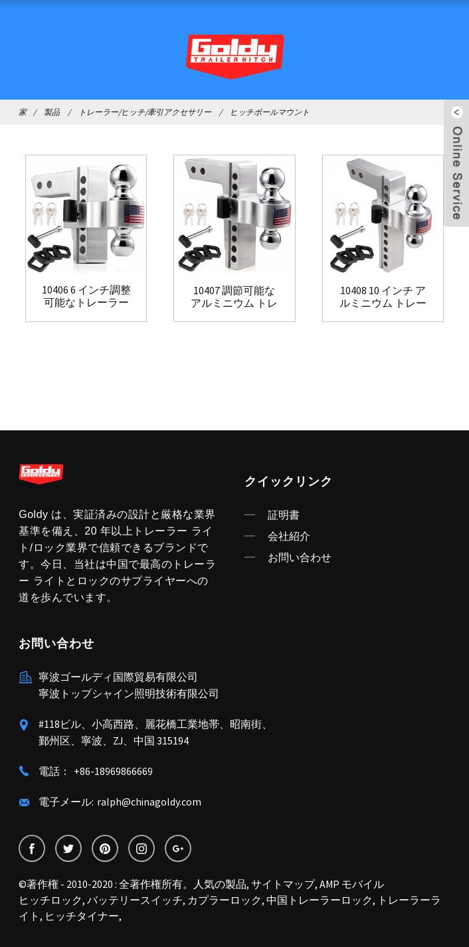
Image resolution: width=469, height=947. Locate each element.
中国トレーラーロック (319, 899)
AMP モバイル (352, 884)
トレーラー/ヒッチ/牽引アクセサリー (144, 112)
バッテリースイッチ (135, 899)
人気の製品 (219, 884)
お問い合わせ (299, 557)
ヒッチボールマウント (270, 112)
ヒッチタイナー (82, 915)
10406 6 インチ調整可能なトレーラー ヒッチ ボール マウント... (86, 296)
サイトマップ (283, 884)
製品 (52, 112)
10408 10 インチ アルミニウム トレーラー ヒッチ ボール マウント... (382, 296)
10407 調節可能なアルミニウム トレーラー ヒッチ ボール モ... (234, 296)
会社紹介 (289, 536)
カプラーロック (224, 899)
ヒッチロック (50, 899)
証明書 (284, 514)
